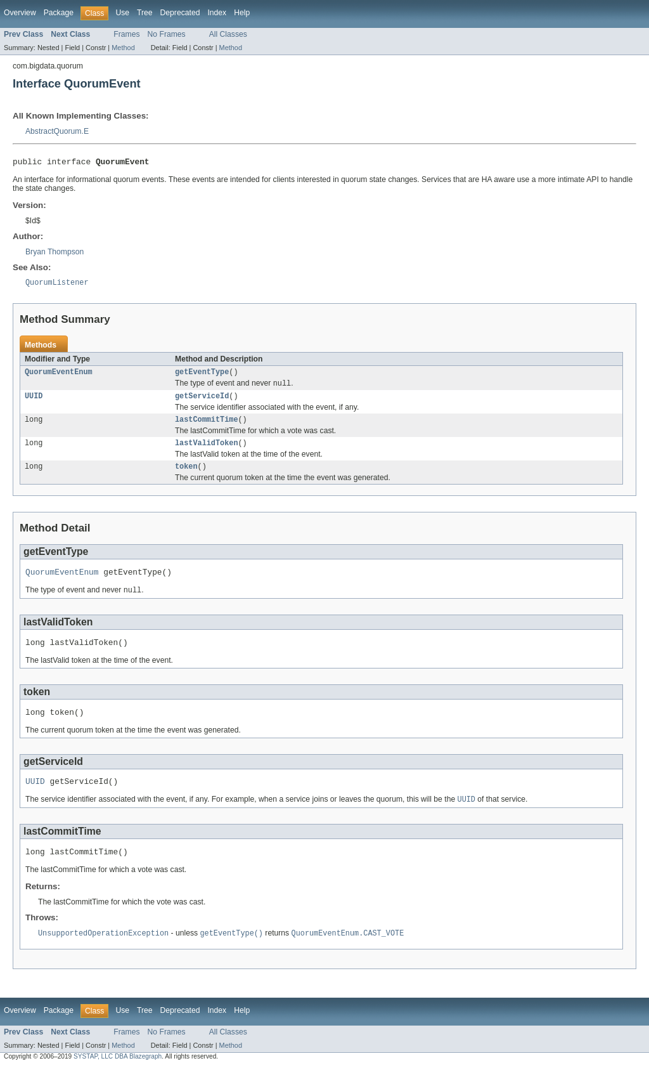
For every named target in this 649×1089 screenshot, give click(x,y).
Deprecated (180, 12)
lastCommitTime (206, 427)
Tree (145, 12)
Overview (20, 12)
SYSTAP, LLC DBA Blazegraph (118, 1077)
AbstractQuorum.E (57, 131)
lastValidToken (206, 452)
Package (59, 12)
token (186, 476)
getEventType (202, 376)
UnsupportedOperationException (103, 954)
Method (123, 47)
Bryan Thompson (54, 253)
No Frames (167, 34)
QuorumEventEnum (59, 376)
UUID (33, 402)
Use (122, 12)
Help (242, 12)
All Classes (228, 34)
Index (216, 12)
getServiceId (202, 402)
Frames (126, 34)
